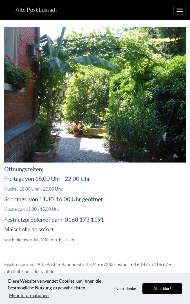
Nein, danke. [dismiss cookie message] (126, 288)
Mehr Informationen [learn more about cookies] (29, 295)
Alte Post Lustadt (36, 10)
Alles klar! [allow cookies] (162, 288)
